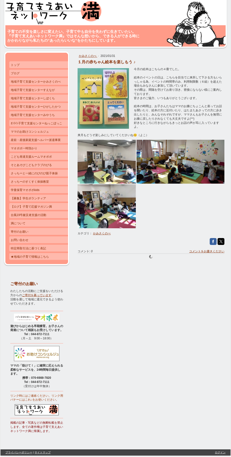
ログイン (220, 452)
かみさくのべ (88, 56)
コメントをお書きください (206, 251)
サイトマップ (43, 452)
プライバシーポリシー (18, 452)
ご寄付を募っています (36, 295)
